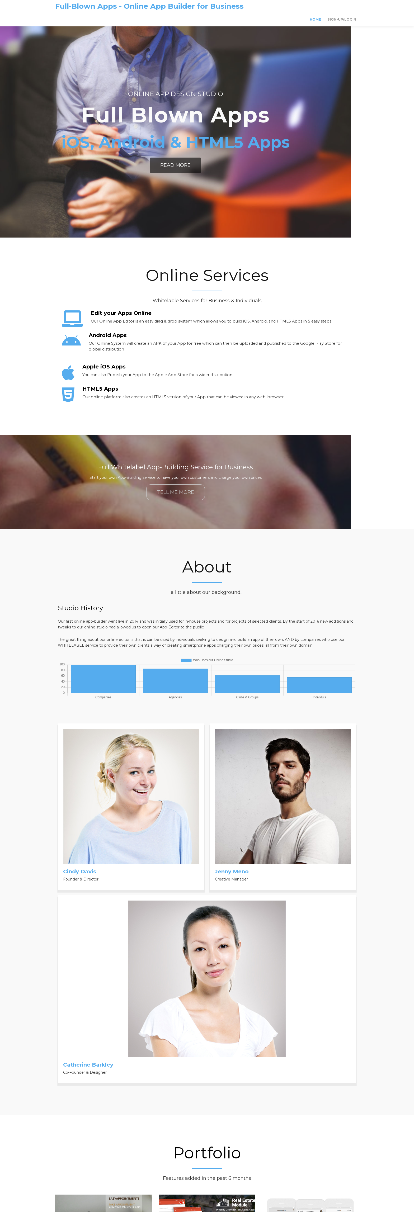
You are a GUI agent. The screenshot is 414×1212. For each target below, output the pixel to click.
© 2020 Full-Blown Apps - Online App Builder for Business (207, 1183)
